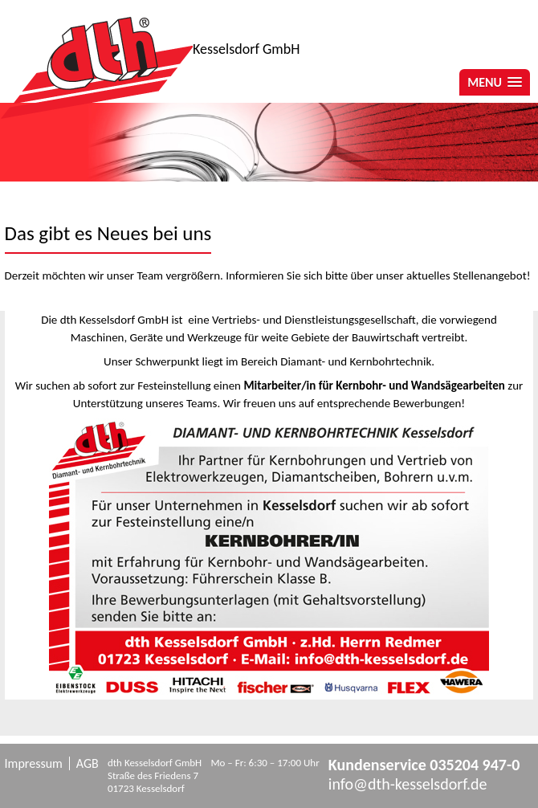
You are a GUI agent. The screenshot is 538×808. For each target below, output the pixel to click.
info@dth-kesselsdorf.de (407, 784)
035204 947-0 (475, 764)
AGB (87, 763)
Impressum (34, 763)
